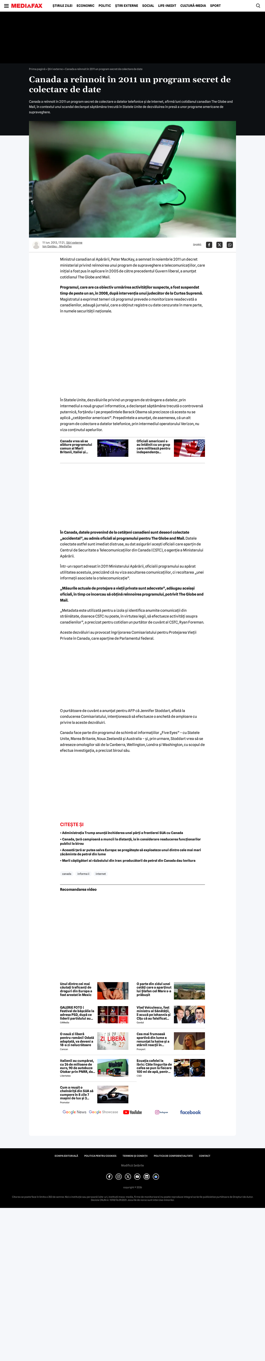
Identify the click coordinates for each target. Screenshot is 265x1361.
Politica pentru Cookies (100, 1155)
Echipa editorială (66, 1155)
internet (101, 873)
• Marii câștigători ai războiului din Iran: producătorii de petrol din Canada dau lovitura (127, 861)
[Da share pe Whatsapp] (230, 245)
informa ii (83, 873)
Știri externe (126, 5)
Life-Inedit (167, 5)
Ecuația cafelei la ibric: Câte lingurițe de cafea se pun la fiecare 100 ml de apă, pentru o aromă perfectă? (154, 1066)
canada (66, 873)
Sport (215, 5)
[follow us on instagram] (161, 1112)
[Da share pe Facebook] (209, 245)
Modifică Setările (132, 1165)
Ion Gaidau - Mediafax (57, 246)
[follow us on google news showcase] (103, 1112)
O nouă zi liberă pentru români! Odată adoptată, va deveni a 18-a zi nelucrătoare (77, 1039)
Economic (85, 5)
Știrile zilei (62, 5)
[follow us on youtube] (132, 1112)
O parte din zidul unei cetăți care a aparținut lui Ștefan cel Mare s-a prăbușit (154, 989)
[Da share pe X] (219, 245)
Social (148, 5)
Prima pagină (37, 69)
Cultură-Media (193, 5)
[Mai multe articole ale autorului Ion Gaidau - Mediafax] (36, 245)
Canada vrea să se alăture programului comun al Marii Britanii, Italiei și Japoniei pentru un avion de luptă (76, 446)
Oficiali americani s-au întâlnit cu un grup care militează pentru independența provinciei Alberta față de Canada (153, 446)
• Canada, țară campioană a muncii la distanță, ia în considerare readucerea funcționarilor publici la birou (130, 841)
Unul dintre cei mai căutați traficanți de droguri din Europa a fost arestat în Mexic (76, 989)
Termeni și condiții (135, 1155)
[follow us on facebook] (190, 1112)
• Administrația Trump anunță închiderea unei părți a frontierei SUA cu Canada (121, 833)
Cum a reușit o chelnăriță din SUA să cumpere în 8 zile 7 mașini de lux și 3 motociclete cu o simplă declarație (76, 1093)
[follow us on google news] (74, 1112)
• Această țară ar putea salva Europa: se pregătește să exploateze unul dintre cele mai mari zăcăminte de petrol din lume (130, 852)
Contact (204, 1155)
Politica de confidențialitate (173, 1155)
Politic (105, 5)
